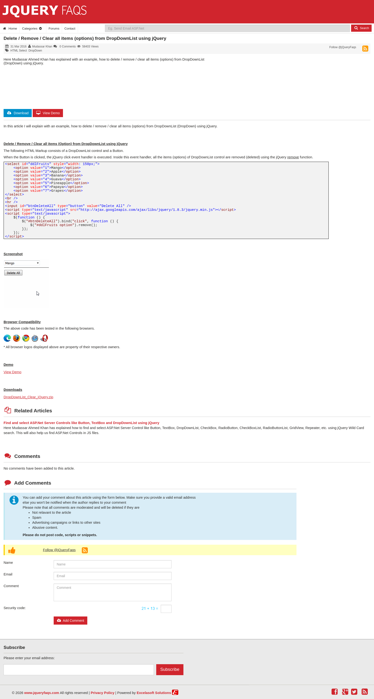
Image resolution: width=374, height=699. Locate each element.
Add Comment (70, 620)
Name (8, 562)
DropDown (35, 50)
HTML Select (18, 50)
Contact (69, 28)
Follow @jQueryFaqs (342, 47)
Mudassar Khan (42, 46)
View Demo (48, 113)
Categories (32, 28)
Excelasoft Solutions (154, 693)
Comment (11, 586)
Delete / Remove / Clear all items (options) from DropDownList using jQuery (85, 38)
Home (9, 28)
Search (361, 28)
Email (8, 574)
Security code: (15, 608)
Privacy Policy (102, 693)
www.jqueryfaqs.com (41, 693)
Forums (54, 28)
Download (18, 113)
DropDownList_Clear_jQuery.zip (28, 397)
